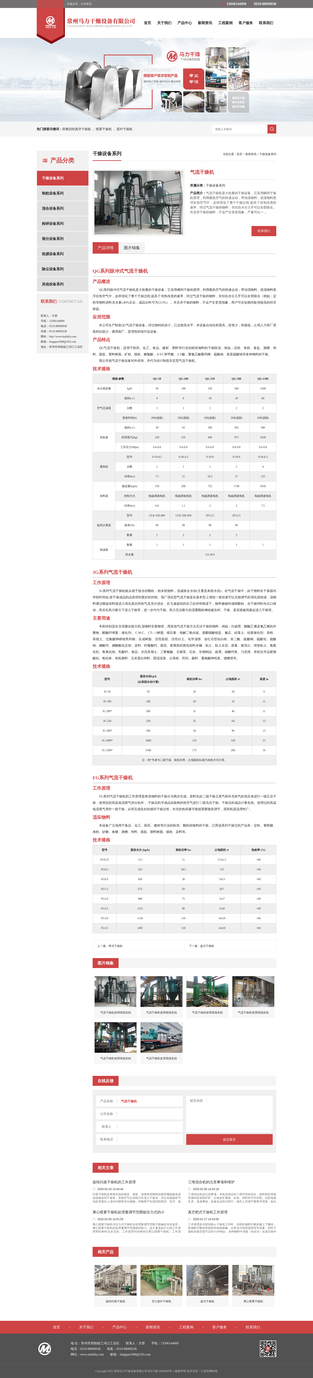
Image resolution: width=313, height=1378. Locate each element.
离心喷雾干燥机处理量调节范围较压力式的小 (128, 1212)
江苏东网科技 (209, 1371)
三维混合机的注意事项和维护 (211, 1182)
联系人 (106, 1126)
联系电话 (106, 1139)
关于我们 (164, 23)
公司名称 (106, 1114)
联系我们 (266, 23)
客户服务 (246, 23)
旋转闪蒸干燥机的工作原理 (114, 1182)
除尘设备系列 (52, 269)
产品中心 (184, 23)
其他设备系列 (52, 284)
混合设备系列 (52, 208)
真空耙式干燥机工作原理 (208, 1212)
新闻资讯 (205, 23)
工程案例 (225, 23)
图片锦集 (132, 248)
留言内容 (196, 1100)
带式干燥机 (116, 946)
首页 (147, 23)
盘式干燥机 (207, 946)
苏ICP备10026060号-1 (161, 1371)
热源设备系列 (52, 254)
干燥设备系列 (52, 178)
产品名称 (106, 1101)
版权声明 (180, 1371)
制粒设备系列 (52, 193)
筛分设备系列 (52, 239)
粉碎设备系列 (52, 224)
